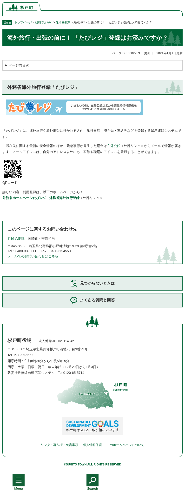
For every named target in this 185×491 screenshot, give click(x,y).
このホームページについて (125, 445)
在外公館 (113, 146)
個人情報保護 (92, 445)
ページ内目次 (19, 65)
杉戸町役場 (19, 340)
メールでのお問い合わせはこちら (33, 256)
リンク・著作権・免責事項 (59, 445)
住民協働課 (63, 22)
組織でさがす (44, 22)
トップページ (23, 22)
